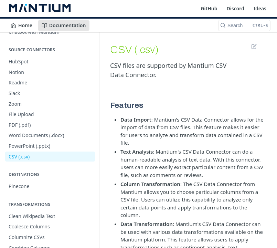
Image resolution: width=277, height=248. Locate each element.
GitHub (209, 8)
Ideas (260, 8)
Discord (235, 8)
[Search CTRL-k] (244, 25)
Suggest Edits (254, 46)
